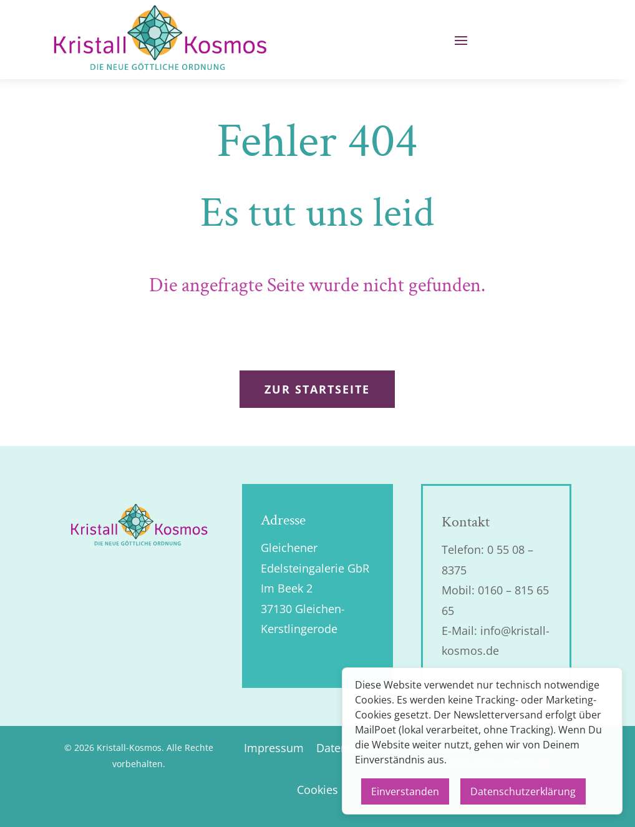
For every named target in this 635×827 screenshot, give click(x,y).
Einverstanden (405, 791)
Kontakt (466, 521)
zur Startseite (317, 389)
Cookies (317, 789)
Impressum (274, 747)
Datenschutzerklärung (523, 791)
